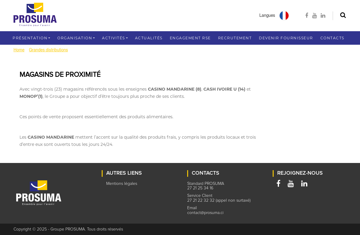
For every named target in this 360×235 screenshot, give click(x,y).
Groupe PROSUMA (67, 229)
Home (19, 50)
